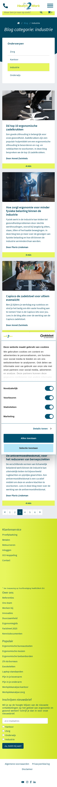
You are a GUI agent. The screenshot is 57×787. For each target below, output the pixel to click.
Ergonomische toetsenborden (17, 656)
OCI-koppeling (9, 555)
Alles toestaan (28, 438)
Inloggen (6, 550)
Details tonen (40, 428)
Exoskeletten (8, 666)
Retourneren (8, 544)
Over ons (7, 592)
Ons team (7, 602)
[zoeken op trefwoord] (19, 12)
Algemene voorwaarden (17, 763)
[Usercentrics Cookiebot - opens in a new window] (41, 336)
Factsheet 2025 (9, 628)
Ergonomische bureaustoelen (17, 645)
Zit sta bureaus (9, 661)
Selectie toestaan (28, 448)
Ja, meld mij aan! (13, 745)
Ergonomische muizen (13, 651)
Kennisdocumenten (12, 633)
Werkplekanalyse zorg (13, 692)
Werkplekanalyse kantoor (15, 686)
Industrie (10, 739)
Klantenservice (11, 529)
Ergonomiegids (10, 623)
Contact (6, 560)
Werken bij (7, 607)
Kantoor (9, 726)
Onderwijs (10, 735)
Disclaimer (27, 769)
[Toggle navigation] (50, 6)
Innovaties (7, 613)
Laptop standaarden (12, 671)
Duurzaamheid (9, 618)
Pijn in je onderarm (12, 681)
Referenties (8, 597)
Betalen (6, 539)
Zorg (7, 730)
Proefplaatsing (9, 534)
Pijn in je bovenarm (12, 676)
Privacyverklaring (41, 763)
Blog (26, 23)
